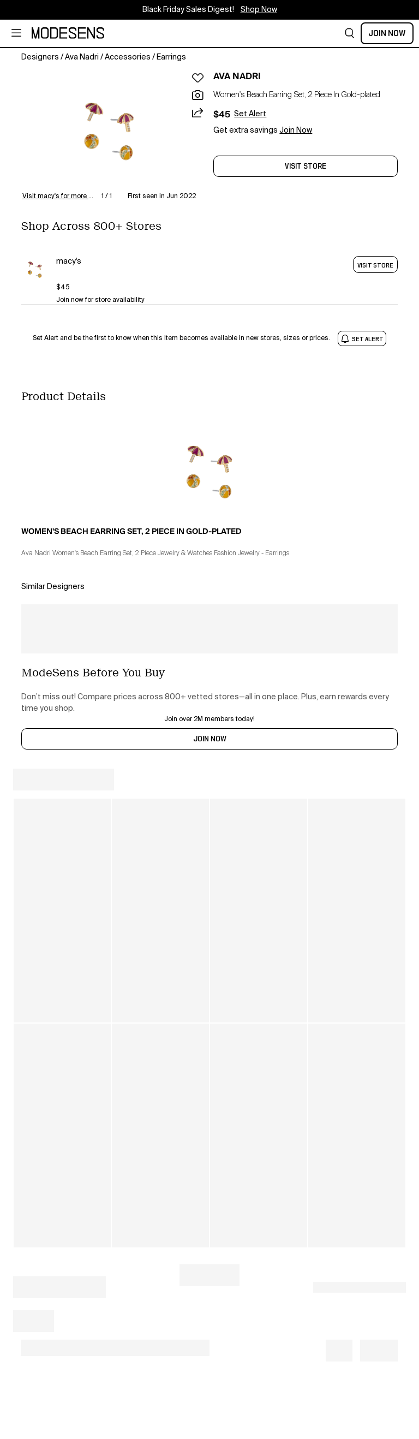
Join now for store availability (100, 300)
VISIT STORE (375, 265)
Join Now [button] (295, 130)
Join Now (387, 33)
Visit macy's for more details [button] (59, 196)
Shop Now (259, 10)
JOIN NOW (209, 739)
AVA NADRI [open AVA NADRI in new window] (237, 76)
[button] (349, 33)
